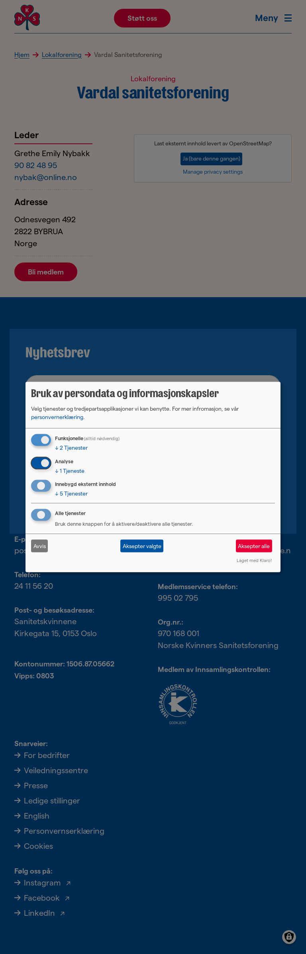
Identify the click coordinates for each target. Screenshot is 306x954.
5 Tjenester (71, 494)
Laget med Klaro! (254, 560)
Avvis (39, 546)
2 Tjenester (71, 447)
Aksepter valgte (142, 546)
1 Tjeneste (69, 470)
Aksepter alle (254, 546)
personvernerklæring (57, 416)
